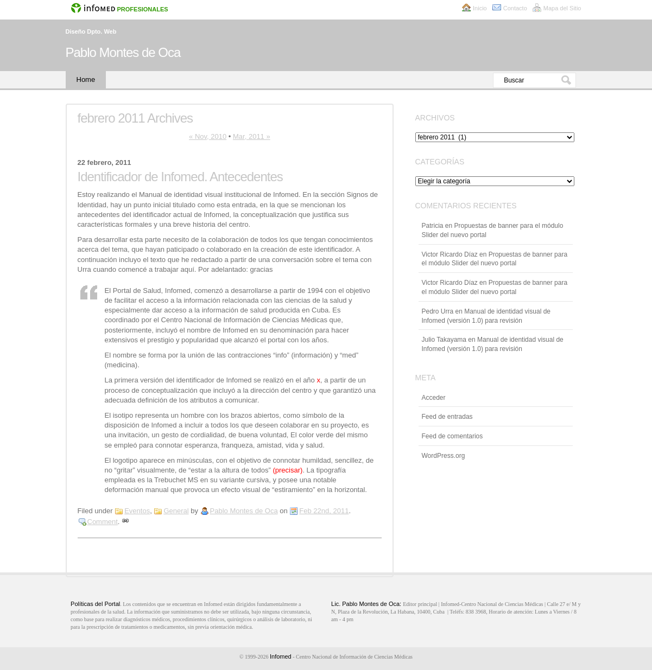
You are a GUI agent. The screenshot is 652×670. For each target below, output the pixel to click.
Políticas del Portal (95, 604)
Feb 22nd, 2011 (324, 511)
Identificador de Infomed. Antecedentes (180, 176)
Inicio (480, 8)
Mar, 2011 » (251, 136)
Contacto (515, 8)
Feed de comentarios (452, 436)
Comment (102, 522)
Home (86, 79)
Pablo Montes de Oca (123, 52)
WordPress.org (443, 456)
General (175, 511)
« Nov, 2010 (207, 136)
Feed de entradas (447, 416)
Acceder (434, 397)
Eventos (137, 511)
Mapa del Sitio (562, 8)
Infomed (281, 656)
